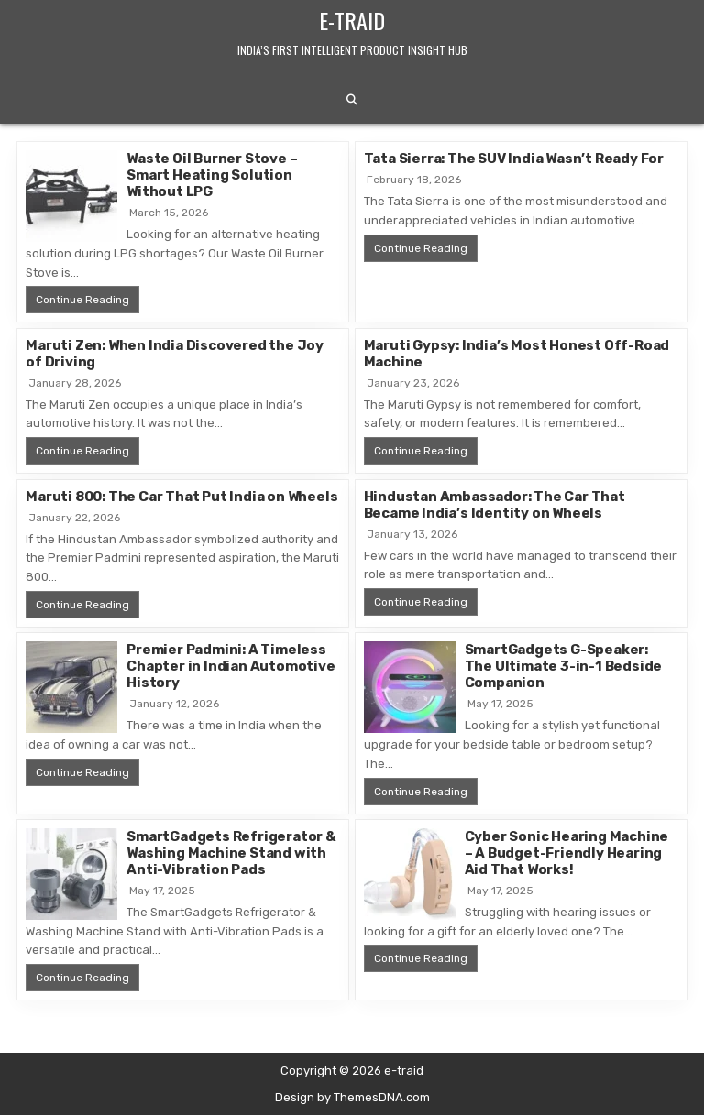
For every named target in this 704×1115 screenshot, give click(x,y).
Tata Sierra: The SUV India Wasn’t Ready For (514, 158)
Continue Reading (87, 299)
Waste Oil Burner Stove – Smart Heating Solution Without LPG (211, 175)
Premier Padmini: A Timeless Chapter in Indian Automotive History (230, 666)
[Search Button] (352, 100)
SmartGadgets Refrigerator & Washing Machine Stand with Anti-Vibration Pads (231, 853)
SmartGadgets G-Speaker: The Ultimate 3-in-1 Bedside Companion (564, 666)
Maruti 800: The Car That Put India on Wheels (181, 496)
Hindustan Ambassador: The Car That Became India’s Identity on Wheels (494, 504)
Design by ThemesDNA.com (352, 1097)
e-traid (352, 20)
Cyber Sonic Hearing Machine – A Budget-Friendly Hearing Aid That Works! (567, 853)
